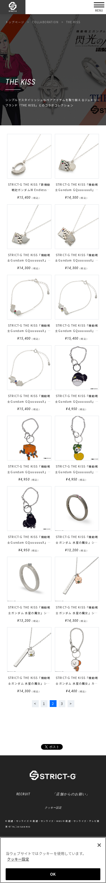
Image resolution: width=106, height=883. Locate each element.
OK (53, 874)
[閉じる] (99, 845)
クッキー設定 (53, 807)
